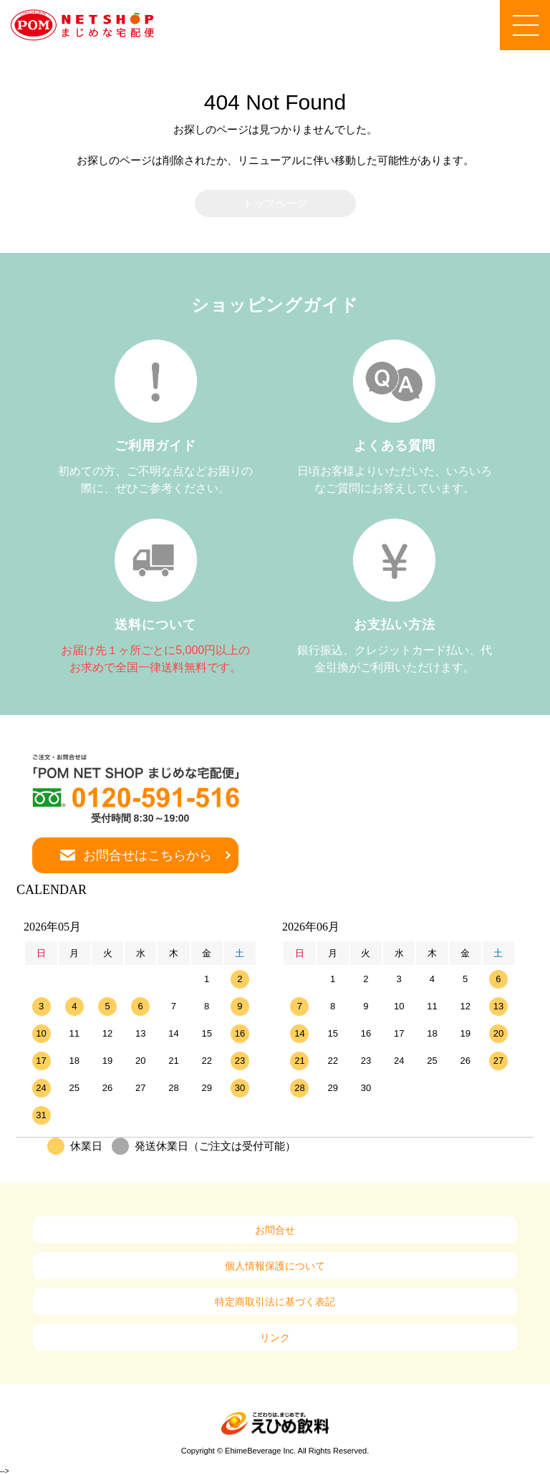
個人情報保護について (275, 1266)
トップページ (275, 203)
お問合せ (275, 1230)
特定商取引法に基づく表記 (275, 1301)
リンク (275, 1337)
